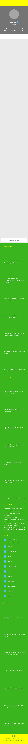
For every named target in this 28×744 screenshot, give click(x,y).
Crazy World (10, 546)
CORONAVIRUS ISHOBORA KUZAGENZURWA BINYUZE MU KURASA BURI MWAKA (14, 519)
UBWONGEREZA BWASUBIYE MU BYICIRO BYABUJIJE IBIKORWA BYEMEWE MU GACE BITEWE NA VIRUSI (14, 529)
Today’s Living (10, 596)
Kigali (8, 571)
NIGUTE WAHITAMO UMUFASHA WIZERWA (14, 511)
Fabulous (9, 561)
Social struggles (11, 586)
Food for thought (11, 566)
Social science (10, 581)
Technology (10, 591)
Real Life (9, 576)
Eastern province (11, 551)
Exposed (9, 556)
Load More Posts (14, 240)
